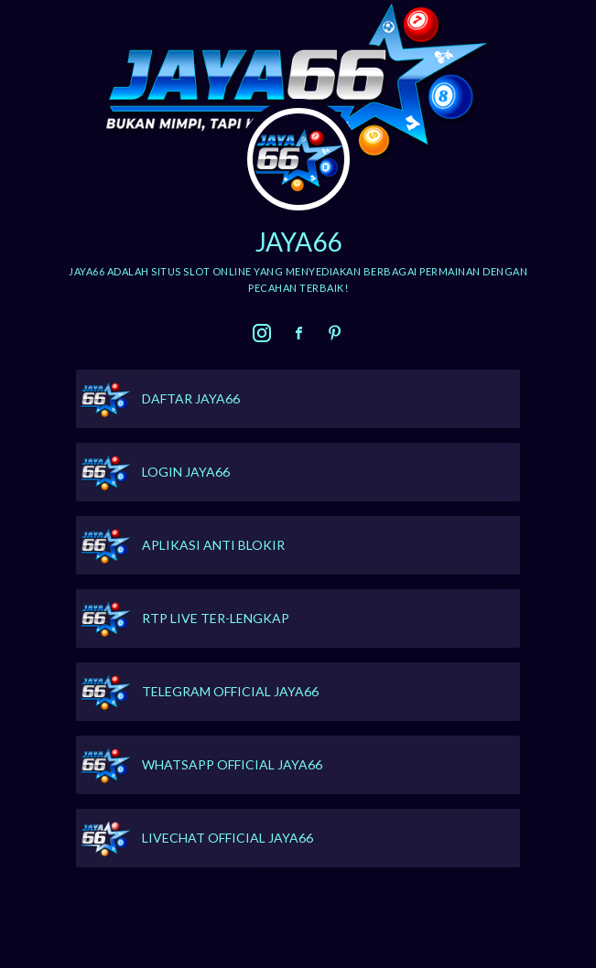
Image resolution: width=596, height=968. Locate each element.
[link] (262, 333)
